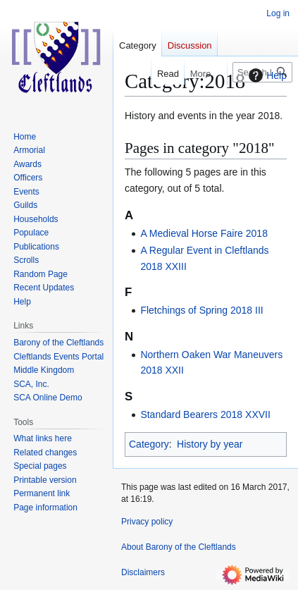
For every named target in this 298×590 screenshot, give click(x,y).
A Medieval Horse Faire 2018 (204, 233)
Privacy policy (147, 522)
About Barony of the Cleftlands (178, 547)
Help (266, 75)
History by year (209, 444)
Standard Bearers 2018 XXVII (205, 414)
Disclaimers (143, 572)
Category (149, 444)
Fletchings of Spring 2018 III (201, 310)
